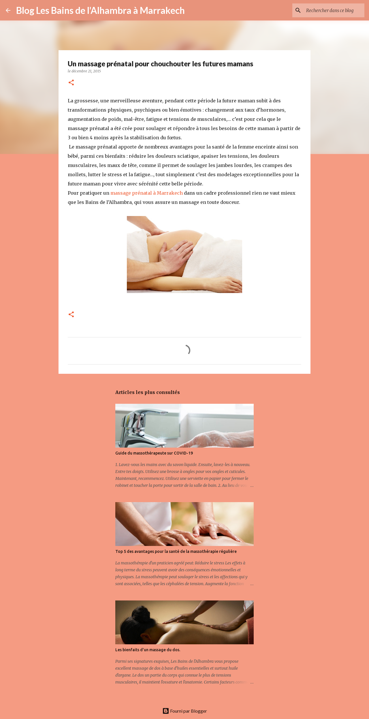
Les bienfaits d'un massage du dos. (147, 649)
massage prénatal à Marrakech (146, 193)
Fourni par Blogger (184, 711)
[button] (71, 83)
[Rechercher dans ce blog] (334, 10)
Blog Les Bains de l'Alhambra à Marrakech (100, 10)
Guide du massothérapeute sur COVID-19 (154, 453)
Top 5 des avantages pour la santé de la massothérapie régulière (176, 551)
